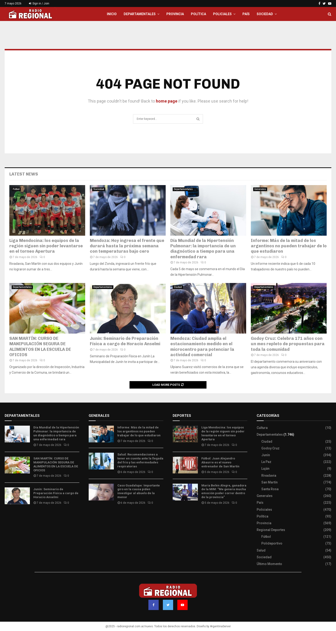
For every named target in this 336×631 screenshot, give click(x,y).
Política (198, 14)
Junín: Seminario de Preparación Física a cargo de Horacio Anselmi (125, 341)
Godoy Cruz (270, 448)
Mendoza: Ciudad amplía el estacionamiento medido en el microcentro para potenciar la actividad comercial (202, 346)
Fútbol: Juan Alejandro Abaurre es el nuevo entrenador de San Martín (220, 462)
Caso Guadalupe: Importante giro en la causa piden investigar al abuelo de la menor (138, 491)
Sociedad (265, 14)
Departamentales (140, 14)
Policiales (222, 14)
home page (166, 101)
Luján (265, 468)
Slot (176, 516)
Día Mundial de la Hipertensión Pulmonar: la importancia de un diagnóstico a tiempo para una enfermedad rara (203, 248)
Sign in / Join (39, 3)
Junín (265, 455)
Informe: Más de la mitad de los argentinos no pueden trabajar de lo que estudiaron (289, 246)
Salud (261, 550)
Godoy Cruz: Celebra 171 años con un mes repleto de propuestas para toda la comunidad (288, 344)
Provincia (175, 14)
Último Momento (269, 564)
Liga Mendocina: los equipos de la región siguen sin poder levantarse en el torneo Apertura (46, 246)
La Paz (266, 462)
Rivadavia (268, 475)
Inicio (112, 14)
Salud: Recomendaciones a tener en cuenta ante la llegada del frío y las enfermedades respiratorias (140, 460)
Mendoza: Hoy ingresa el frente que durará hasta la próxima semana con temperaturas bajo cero (127, 246)
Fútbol (16, 189)
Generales (260, 189)
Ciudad (178, 287)
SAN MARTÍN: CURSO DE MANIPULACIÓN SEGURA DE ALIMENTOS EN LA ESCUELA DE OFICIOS (40, 346)
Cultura (262, 428)
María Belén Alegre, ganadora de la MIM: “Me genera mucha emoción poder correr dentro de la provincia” (223, 491)
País (246, 14)
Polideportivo (271, 543)
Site (182, 516)
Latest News (23, 174)
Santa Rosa (270, 489)
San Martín (269, 482)
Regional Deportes (271, 530)
